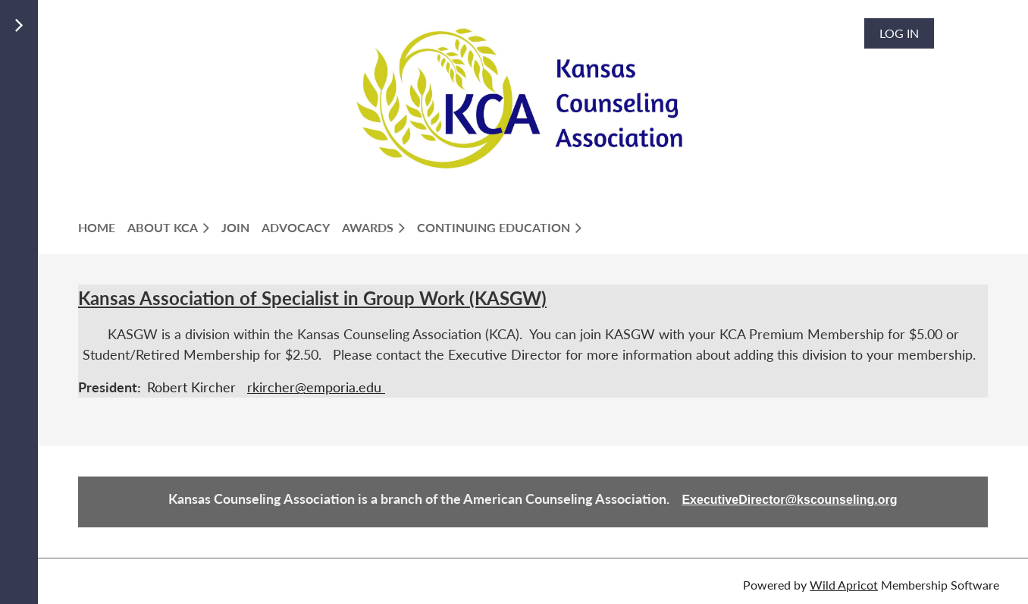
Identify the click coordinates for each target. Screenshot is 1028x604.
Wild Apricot (844, 584)
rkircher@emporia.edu (316, 387)
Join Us (109, 34)
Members (115, 53)
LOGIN (105, 71)
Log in (899, 33)
